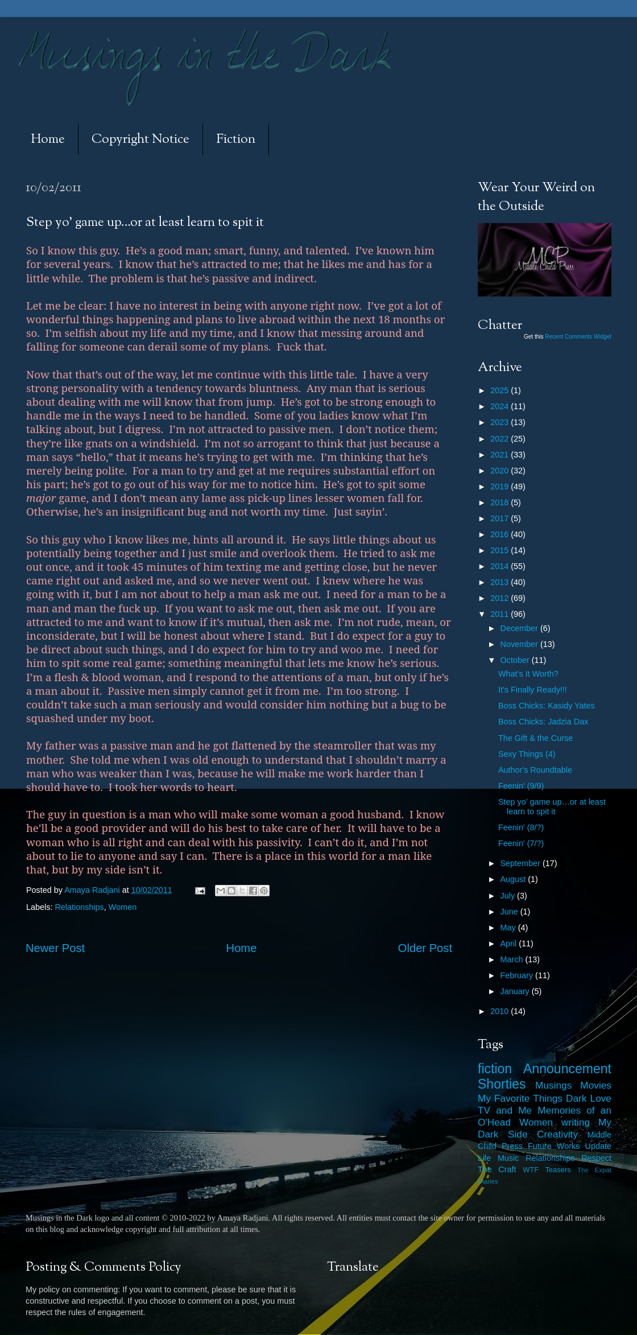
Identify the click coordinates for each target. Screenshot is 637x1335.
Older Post (425, 948)
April (509, 943)
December (520, 628)
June (510, 911)
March (513, 959)
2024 (500, 406)
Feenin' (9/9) (521, 785)
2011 (500, 614)
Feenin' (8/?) (521, 827)
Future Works (554, 1146)
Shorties (502, 1084)
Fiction (235, 139)
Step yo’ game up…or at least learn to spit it (552, 806)
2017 (500, 518)
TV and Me (505, 1110)
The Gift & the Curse (535, 738)
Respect (596, 1158)
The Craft (497, 1169)
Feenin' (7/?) (521, 843)
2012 (500, 598)
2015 (500, 550)
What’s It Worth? (528, 673)
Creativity (557, 1134)
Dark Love (588, 1098)
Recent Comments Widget (578, 336)
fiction (495, 1068)
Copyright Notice (140, 139)
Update (598, 1146)
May (509, 927)
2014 (500, 566)
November (520, 644)
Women (122, 907)
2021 (500, 454)
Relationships (79, 907)
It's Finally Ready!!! (532, 689)
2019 (500, 486)
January (516, 991)
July (509, 895)
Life (484, 1158)
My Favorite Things (520, 1098)
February (518, 975)
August (514, 879)
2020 (500, 470)
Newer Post (55, 948)
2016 (500, 534)
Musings (553, 1085)
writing (575, 1122)
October (516, 660)
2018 (500, 502)
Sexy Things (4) (527, 754)
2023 (500, 422)
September (521, 863)
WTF (531, 1169)
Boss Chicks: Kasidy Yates (546, 705)
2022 (500, 438)
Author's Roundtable (535, 769)
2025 (500, 390)
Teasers (557, 1169)
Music (508, 1158)
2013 (500, 582)
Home (48, 139)
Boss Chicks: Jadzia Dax (543, 721)
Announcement (567, 1068)
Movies (595, 1085)
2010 (500, 1011)
